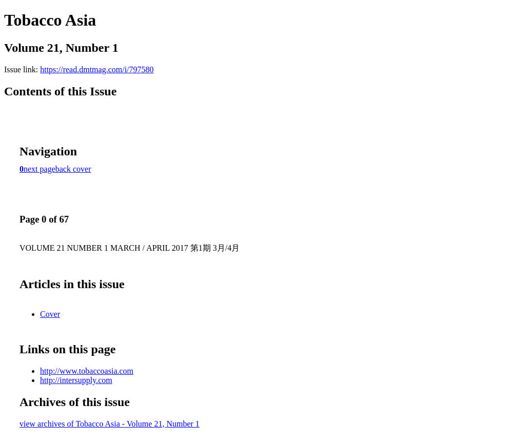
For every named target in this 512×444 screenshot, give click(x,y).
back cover (73, 169)
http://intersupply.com (76, 380)
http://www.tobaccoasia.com (86, 371)
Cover (50, 314)
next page (39, 169)
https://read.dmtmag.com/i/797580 (96, 69)
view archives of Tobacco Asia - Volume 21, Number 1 (109, 423)
